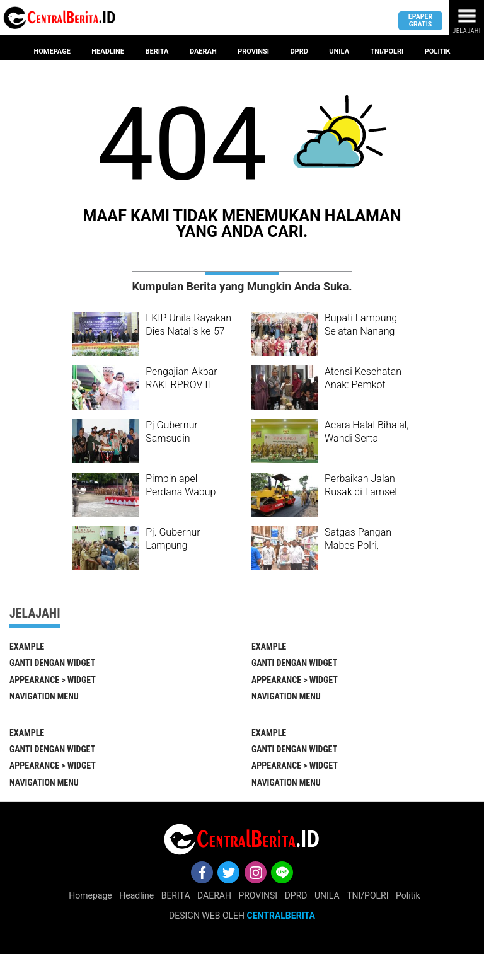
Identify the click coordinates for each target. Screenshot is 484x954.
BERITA (175, 895)
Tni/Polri (387, 51)
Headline (107, 51)
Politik (438, 51)
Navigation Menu (44, 696)
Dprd (299, 51)
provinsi (253, 51)
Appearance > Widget (52, 680)
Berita (156, 51)
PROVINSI (257, 895)
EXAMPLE (26, 646)
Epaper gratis (420, 20)
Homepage (51, 51)
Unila (339, 51)
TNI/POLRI (367, 895)
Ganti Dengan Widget (52, 663)
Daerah (203, 51)
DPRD (296, 895)
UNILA (327, 895)
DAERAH (214, 895)
